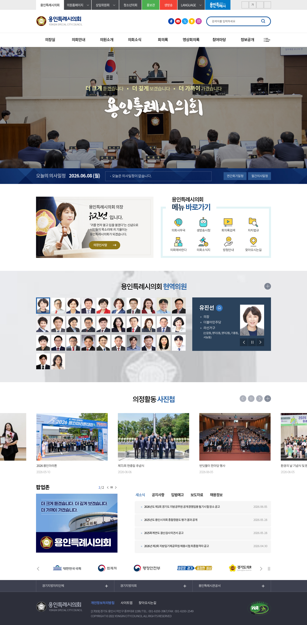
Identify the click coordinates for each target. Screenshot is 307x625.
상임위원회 (102, 5)
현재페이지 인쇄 (267, 4)
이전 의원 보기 (244, 342)
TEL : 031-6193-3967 (154, 611)
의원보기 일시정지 (252, 342)
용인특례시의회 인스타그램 (199, 21)
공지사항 (158, 495)
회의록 (163, 40)
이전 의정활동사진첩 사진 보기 (243, 398)
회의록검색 (228, 230)
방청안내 (228, 250)
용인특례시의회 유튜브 (178, 21)
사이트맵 (126, 603)
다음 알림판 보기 (115, 487)
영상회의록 (191, 40)
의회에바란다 (178, 250)
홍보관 (151, 5)
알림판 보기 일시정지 (112, 487)
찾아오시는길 (253, 250)
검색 (263, 21)
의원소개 (106, 40)
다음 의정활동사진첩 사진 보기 (259, 398)
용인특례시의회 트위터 (185, 21)
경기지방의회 (128, 586)
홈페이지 (219, 308)
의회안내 (78, 40)
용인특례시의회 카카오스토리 (192, 21)
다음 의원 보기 (260, 342)
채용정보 (216, 495)
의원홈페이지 (75, 5)
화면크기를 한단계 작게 (260, 4)
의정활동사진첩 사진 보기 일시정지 (251, 398)
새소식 (140, 495)
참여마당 (219, 40)
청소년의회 (130, 5)
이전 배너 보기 (38, 569)
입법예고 (177, 495)
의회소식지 (203, 250)
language (188, 5)
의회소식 (134, 40)
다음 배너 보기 (261, 569)
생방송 (168, 5)
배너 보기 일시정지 (269, 569)
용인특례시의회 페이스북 (171, 21)
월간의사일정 (259, 176)
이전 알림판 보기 (108, 487)
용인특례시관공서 (209, 586)
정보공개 (247, 40)
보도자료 (197, 495)
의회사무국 (178, 230)
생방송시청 (203, 230)
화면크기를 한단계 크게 (245, 4)
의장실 (50, 40)
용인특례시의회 (50, 5)
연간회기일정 (235, 176)
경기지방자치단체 (53, 586)
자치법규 (253, 230)
